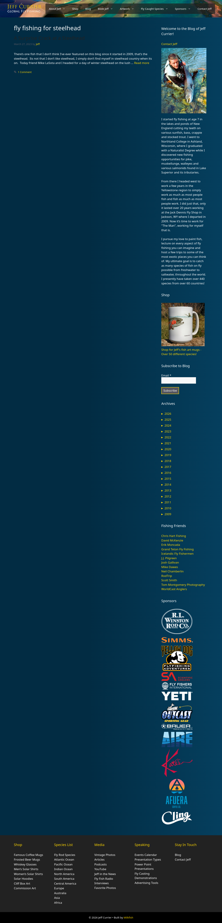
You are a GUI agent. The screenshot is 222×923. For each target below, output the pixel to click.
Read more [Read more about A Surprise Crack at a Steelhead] (141, 63)
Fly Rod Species (64, 855)
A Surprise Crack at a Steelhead (49, 38)
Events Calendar (146, 855)
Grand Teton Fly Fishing (177, 549)
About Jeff (59, 8)
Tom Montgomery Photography (183, 585)
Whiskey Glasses (25, 864)
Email (166, 375)
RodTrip (166, 576)
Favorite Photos (105, 888)
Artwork (128, 8)
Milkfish (128, 917)
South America (64, 879)
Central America (65, 883)
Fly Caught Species (156, 8)
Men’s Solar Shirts (26, 869)
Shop (75, 8)
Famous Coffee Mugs (28, 855)
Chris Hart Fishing (173, 536)
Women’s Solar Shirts (28, 874)
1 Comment (25, 72)
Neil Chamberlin (172, 571)
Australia (60, 893)
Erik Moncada (170, 545)
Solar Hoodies (23, 879)
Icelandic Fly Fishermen (177, 554)
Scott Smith (169, 580)
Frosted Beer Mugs (27, 859)
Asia (57, 898)
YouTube (100, 869)
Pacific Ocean (63, 864)
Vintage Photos (104, 855)
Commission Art (25, 888)
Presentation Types (148, 859)
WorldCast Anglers (174, 589)
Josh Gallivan (170, 562)
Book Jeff (107, 8)
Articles (99, 859)
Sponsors (184, 8)
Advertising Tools (146, 883)
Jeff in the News (105, 874)
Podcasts (100, 864)
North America (64, 874)
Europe (59, 888)
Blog (88, 8)
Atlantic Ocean (64, 859)
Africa (58, 903)
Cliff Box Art (22, 883)
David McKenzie (172, 540)
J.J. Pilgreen (169, 558)
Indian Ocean (63, 869)
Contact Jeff (205, 8)
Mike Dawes (169, 567)
